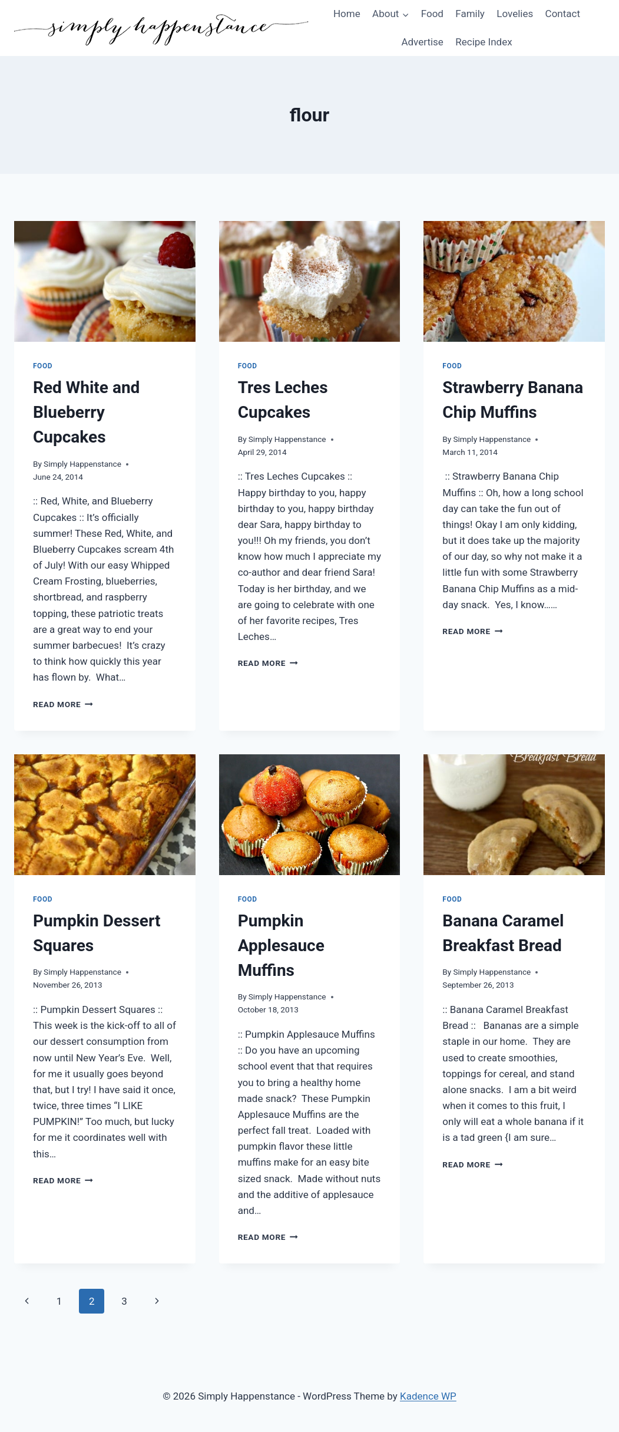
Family (470, 13)
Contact (562, 13)
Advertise (422, 42)
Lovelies (514, 13)
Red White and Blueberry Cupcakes (86, 412)
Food (432, 13)
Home (346, 13)
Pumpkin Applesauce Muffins (281, 945)
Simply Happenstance (82, 463)
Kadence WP (428, 1396)
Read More (63, 704)
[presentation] (105, 281)
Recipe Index (483, 42)
